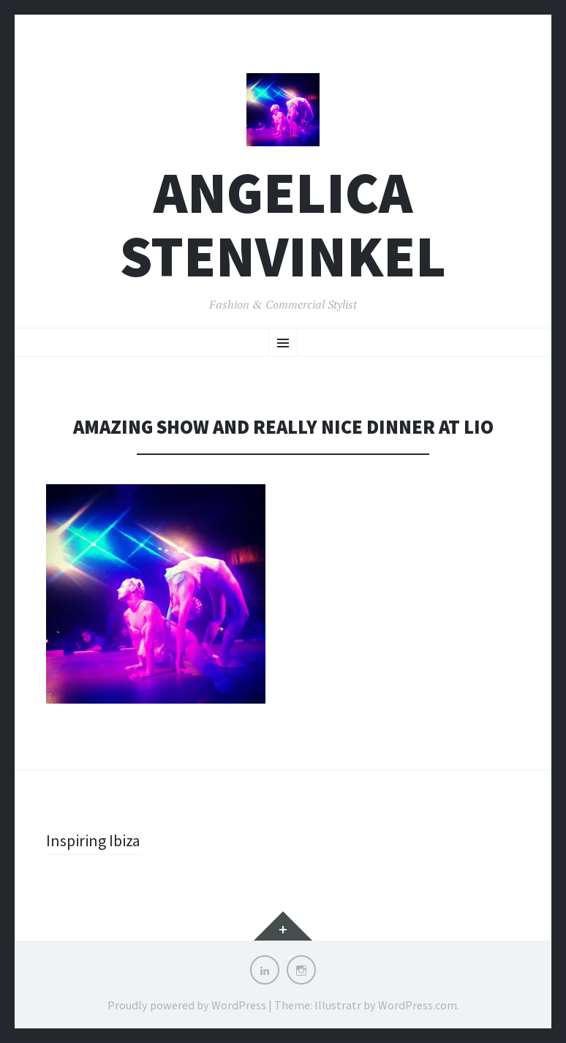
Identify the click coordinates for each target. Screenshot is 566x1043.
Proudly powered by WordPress (186, 1005)
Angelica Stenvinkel (283, 224)
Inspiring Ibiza (93, 840)
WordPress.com (417, 1005)
